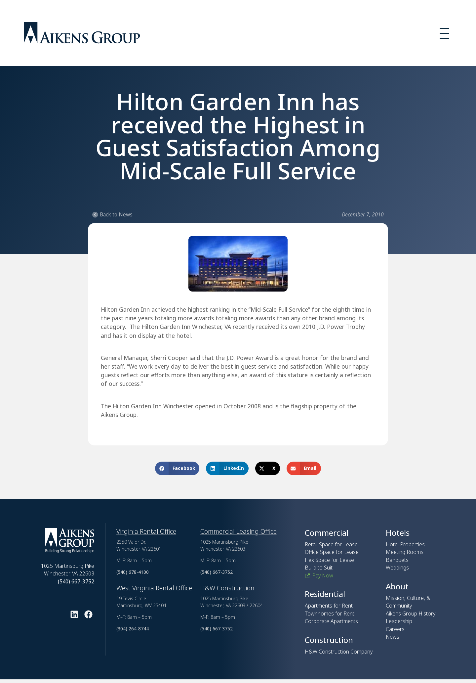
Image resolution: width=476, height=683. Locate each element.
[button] (177, 468)
